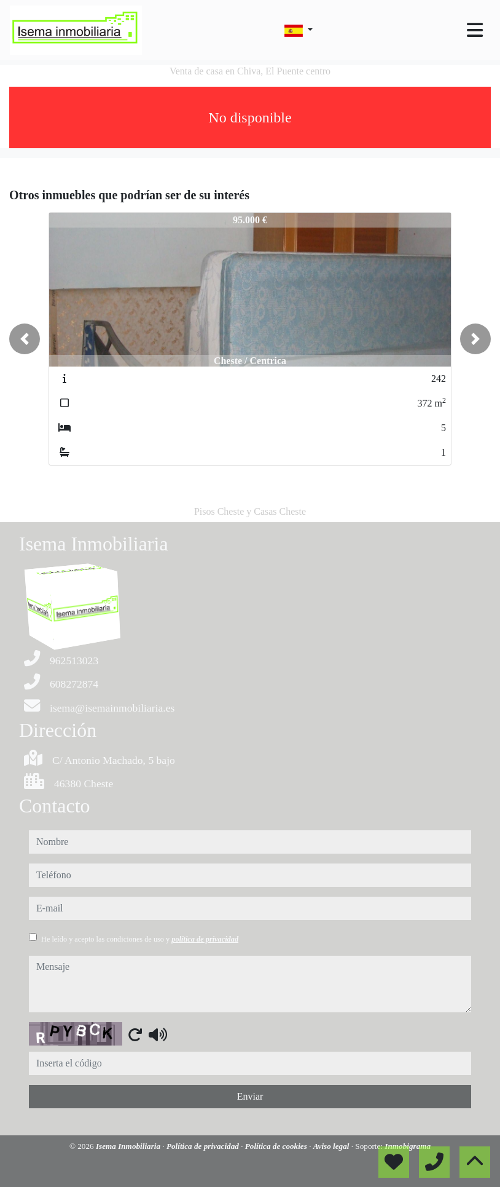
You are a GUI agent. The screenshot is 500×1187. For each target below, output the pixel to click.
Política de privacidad (203, 1146)
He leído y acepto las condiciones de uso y (139, 939)
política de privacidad (204, 939)
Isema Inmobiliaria (129, 1146)
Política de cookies (277, 1146)
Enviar (250, 1096)
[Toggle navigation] (474, 30)
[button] (24, 339)
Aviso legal (332, 1146)
